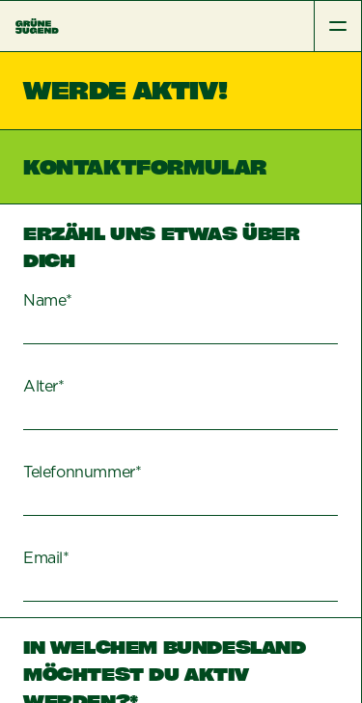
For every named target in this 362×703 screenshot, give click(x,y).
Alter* (44, 386)
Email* (46, 558)
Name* (47, 301)
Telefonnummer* (82, 472)
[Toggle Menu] (337, 26)
